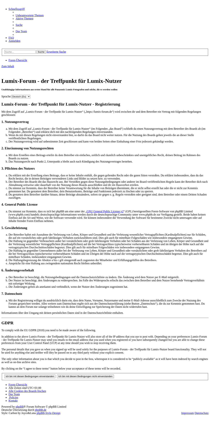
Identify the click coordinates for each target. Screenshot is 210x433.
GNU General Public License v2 (105, 211)
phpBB (20, 406)
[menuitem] (30, 15)
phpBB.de (40, 409)
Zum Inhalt (7, 66)
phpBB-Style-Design (48, 413)
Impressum (187, 413)
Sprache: (6, 96)
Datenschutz (202, 413)
